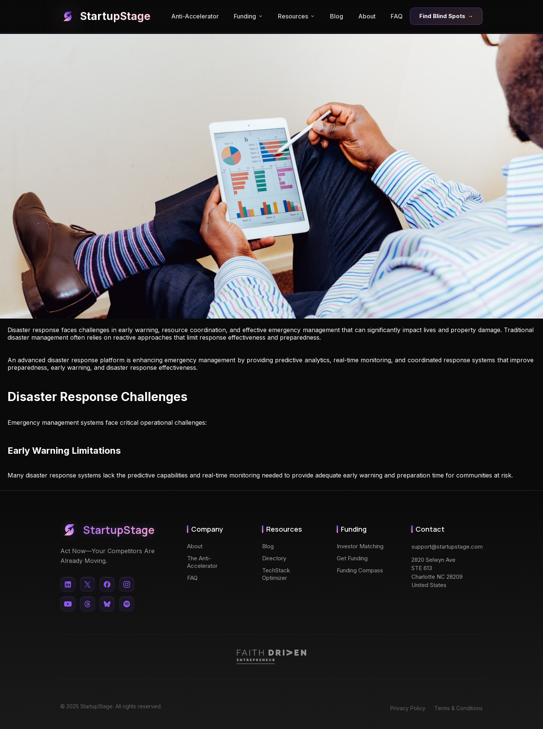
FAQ (397, 16)
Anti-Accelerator (195, 16)
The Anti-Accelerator (202, 562)
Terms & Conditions (458, 708)
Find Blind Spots (446, 16)
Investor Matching (360, 546)
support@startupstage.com (447, 546)
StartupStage (105, 16)
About (367, 16)
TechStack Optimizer (276, 574)
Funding (248, 16)
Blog (336, 16)
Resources (296, 16)
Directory (274, 558)
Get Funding (352, 558)
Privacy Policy (407, 708)
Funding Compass (360, 570)
